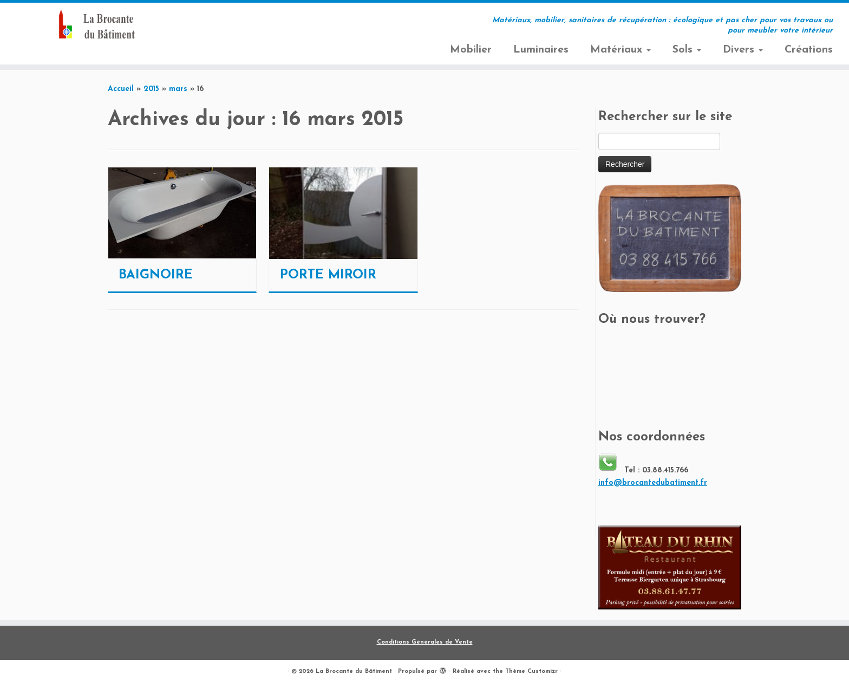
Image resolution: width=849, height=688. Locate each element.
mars (178, 89)
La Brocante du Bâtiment (354, 671)
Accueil (121, 89)
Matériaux (620, 49)
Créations (809, 49)
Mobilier (471, 49)
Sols (686, 49)
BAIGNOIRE (156, 275)
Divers (743, 49)
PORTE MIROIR (328, 275)
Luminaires (541, 49)
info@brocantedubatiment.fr (652, 483)
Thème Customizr (531, 671)
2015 (151, 89)
